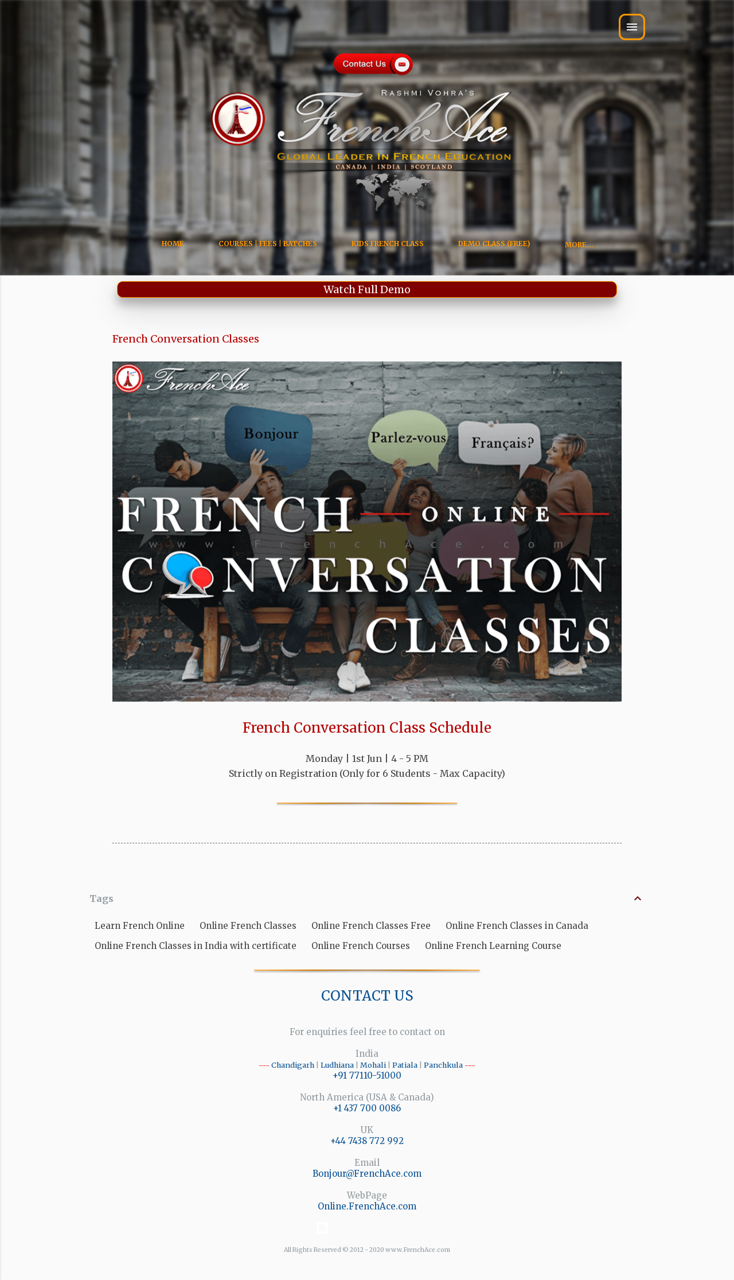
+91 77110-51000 (367, 1075)
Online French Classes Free (371, 925)
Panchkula (443, 1064)
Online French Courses (360, 945)
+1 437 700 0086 (367, 1108)
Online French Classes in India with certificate (195, 945)
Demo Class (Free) (494, 243)
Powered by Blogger (367, 1227)
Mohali (373, 1064)
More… (579, 244)
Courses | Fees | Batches (267, 243)
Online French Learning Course (493, 945)
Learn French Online (140, 925)
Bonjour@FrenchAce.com (367, 1173)
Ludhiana (337, 1064)
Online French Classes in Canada (517, 925)
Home (173, 243)
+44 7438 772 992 (367, 1140)
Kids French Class (388, 243)
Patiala (404, 1064)
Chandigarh (292, 1064)
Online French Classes (248, 925)
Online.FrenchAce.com (367, 1206)
